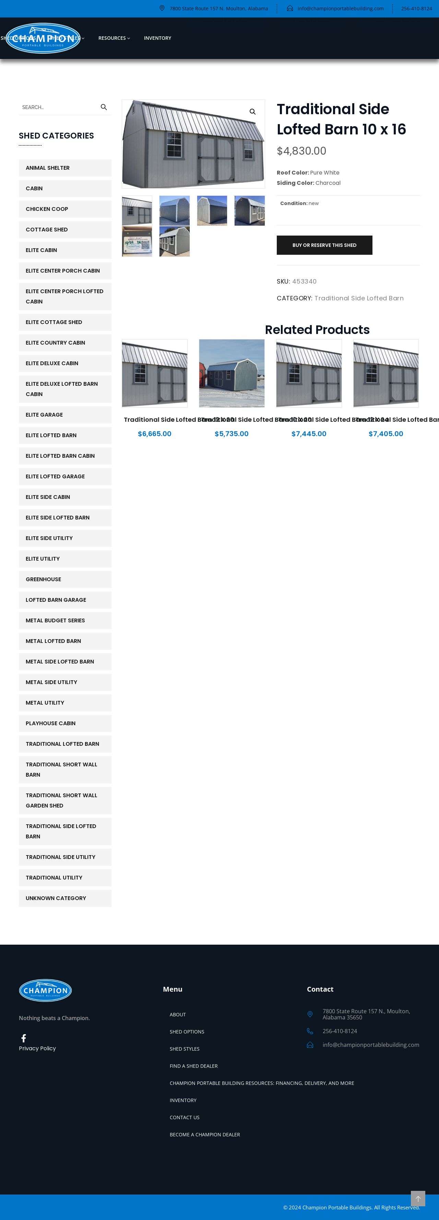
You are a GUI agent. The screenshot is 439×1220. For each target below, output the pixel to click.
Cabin (34, 188)
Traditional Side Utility (60, 857)
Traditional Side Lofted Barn (359, 298)
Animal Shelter (48, 168)
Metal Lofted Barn (53, 641)
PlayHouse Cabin (50, 723)
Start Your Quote (395, 38)
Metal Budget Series (55, 620)
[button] (253, 112)
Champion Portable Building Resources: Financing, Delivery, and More (262, 1083)
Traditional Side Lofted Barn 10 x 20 (256, 419)
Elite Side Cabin (48, 497)
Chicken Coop (47, 209)
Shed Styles (65, 38)
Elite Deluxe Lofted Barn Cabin (62, 389)
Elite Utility (43, 559)
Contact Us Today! (227, 38)
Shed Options (18, 38)
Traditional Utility (54, 878)
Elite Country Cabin (55, 343)
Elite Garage (44, 415)
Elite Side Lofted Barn (58, 518)
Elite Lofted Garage (55, 476)
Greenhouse (43, 579)
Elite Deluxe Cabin (52, 363)
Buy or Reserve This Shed (325, 245)
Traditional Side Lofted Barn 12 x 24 (333, 419)
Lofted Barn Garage (56, 600)
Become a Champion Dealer (205, 1134)
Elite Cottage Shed (54, 322)
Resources (112, 38)
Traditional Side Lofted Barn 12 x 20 (179, 419)
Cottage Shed (47, 230)
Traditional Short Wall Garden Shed (61, 800)
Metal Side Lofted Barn (60, 662)
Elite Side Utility (49, 538)
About (178, 1014)
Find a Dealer (312, 38)
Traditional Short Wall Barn (61, 770)
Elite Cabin (41, 250)
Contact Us (185, 1117)
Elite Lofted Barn (51, 435)
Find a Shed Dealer (194, 1066)
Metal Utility (45, 703)
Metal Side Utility (51, 682)
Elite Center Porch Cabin (63, 271)
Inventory (157, 38)
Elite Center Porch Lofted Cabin (65, 296)
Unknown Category (56, 898)
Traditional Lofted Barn (62, 744)
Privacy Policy (37, 1048)
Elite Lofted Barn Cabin (60, 456)
